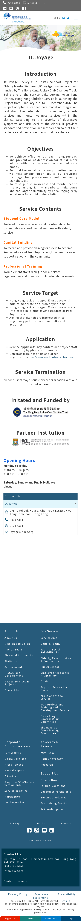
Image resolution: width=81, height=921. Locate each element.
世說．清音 (47, 753)
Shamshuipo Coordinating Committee (50, 730)
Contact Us (12, 690)
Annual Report (14, 770)
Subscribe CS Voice (40, 840)
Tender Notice (14, 802)
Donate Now (49, 780)
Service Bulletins (16, 790)
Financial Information (19, 655)
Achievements (14, 667)
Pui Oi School (50, 667)
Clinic (45, 681)
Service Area (49, 638)
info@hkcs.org (14, 871)
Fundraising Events (54, 803)
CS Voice (10, 776)
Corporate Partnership (56, 791)
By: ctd (66, 900)
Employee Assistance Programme (55, 674)
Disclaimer (42, 894)
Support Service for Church (54, 688)
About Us (12, 631)
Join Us (40, 823)
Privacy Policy (18, 894)
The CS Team (13, 649)
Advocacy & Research (49, 744)
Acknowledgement (53, 809)
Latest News (13, 753)
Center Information (17, 881)
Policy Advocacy (52, 758)
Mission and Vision (17, 643)
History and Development (14, 674)
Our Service (49, 631)
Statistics (11, 661)
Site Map (14, 823)
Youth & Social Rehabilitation (50, 651)
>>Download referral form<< (52, 357)
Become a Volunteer (54, 797)
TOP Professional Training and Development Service (55, 707)
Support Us (49, 773)
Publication (13, 796)
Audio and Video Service (52, 697)
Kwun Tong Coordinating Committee (50, 718)
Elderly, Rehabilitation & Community (56, 659)
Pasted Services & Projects (17, 683)
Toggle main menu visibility (76, 17)
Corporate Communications (18, 744)
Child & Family (51, 643)
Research (47, 764)
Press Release (14, 764)
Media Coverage (15, 758)
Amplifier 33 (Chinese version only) (19, 783)
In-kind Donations (53, 786)
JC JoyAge (11, 503)
